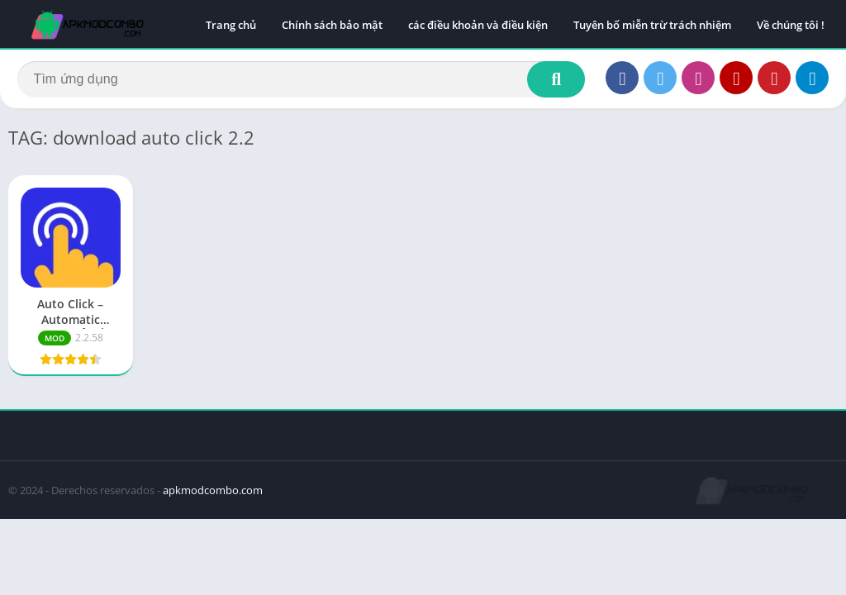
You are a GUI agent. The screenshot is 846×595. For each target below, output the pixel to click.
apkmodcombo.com (213, 492)
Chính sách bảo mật (332, 24)
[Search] (301, 80)
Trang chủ (231, 24)
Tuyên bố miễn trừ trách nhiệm (652, 24)
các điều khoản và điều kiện (478, 24)
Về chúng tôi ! (791, 24)
